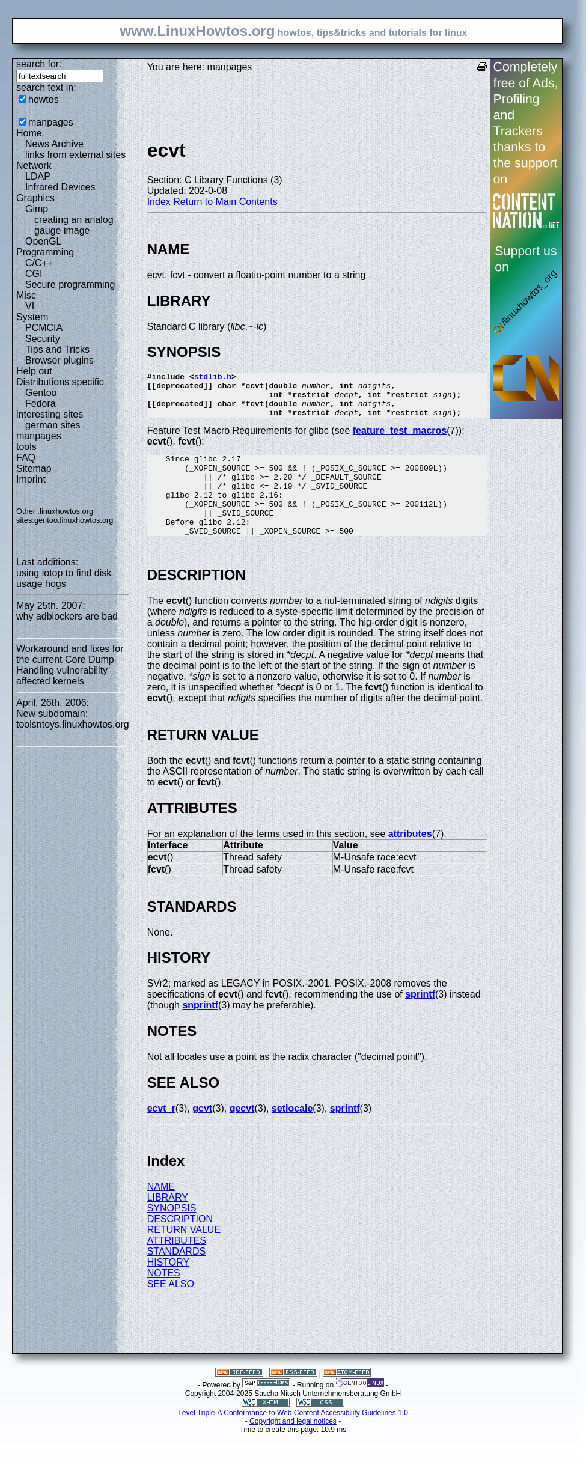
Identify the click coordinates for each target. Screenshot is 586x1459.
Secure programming (70, 284)
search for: (39, 64)
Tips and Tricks (57, 349)
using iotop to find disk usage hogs (63, 578)
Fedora (40, 403)
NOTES (163, 1298)
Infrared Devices (60, 187)
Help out (34, 371)
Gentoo (40, 393)
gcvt (202, 1134)
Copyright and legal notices (293, 1446)
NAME (161, 1212)
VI (29, 306)
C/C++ (39, 263)
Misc (26, 295)
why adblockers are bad (67, 616)
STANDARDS (176, 1277)
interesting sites (49, 414)
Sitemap (34, 468)
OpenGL (43, 241)
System (32, 317)
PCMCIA (44, 328)
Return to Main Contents (225, 201)
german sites (53, 425)
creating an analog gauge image (74, 225)
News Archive (54, 144)
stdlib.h (212, 378)
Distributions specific (60, 382)
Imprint (31, 479)
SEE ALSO (170, 1309)
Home (29, 133)
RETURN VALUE (184, 1255)
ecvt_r (161, 1134)
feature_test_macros (400, 439)
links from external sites (75, 155)
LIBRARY (167, 1222)
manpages (50, 122)
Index (159, 201)
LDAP (37, 176)
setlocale (292, 1134)
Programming (45, 252)
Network (34, 165)
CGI (33, 274)
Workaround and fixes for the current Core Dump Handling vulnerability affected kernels (69, 665)
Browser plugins (59, 360)
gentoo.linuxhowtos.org (74, 520)
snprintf (200, 1030)
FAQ (25, 457)
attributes (410, 859)
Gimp (36, 209)
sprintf (420, 1019)
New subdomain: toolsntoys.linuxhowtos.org (72, 719)
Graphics (35, 198)
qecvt (242, 1134)
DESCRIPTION (180, 1244)
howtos (43, 99)
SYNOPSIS (172, 1233)
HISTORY (168, 1287)
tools (26, 447)
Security (42, 339)
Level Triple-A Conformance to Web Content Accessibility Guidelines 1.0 (293, 1438)
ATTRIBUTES (176, 1266)
